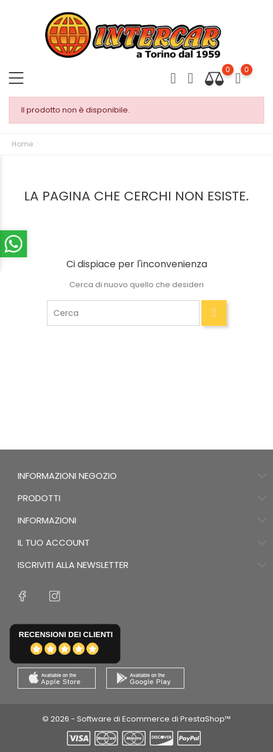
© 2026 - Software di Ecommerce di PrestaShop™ (136, 718)
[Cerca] (123, 313)
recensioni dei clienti (66, 634)
